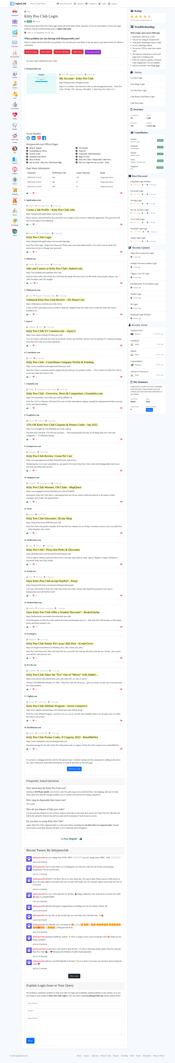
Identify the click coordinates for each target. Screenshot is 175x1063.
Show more (74, 976)
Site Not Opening (62, 52)
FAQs (132, 1056)
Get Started (83, 148)
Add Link (95, 1056)
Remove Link (105, 1056)
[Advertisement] (74, 112)
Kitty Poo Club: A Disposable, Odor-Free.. (95, 160)
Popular (116, 1056)
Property (15, 163)
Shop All (82, 151)
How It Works (34, 160)
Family (15, 67)
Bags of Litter (84, 157)
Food (14, 98)
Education (15, 46)
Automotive (14, 15)
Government (15, 108)
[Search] (42, 3)
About (78, 1056)
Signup (112, 4)
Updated (79, 4)
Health (15, 119)
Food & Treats (35, 154)
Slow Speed (46, 52)
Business (14, 26)
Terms (138, 1056)
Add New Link (74, 769)
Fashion (14, 77)
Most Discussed (64, 4)
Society (15, 204)
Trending (124, 1056)
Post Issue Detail (93, 52)
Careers (14, 36)
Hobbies (14, 129)
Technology (14, 225)
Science (14, 184)
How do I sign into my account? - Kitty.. (94, 162)
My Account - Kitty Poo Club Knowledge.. (46, 162)
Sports (15, 215)
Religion (14, 173)
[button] (81, 839)
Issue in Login (31, 52)
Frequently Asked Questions (89, 154)
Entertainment (14, 57)
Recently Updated (139, 247)
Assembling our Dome (38, 151)
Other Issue (77, 52)
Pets (14, 153)
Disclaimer (147, 1056)
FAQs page (155, 66)
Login (102, 4)
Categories (91, 4)
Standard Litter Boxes (37, 157)
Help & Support (35, 148)
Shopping (15, 194)
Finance (14, 88)
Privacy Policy (158, 1056)
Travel (15, 235)
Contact (86, 1056)
